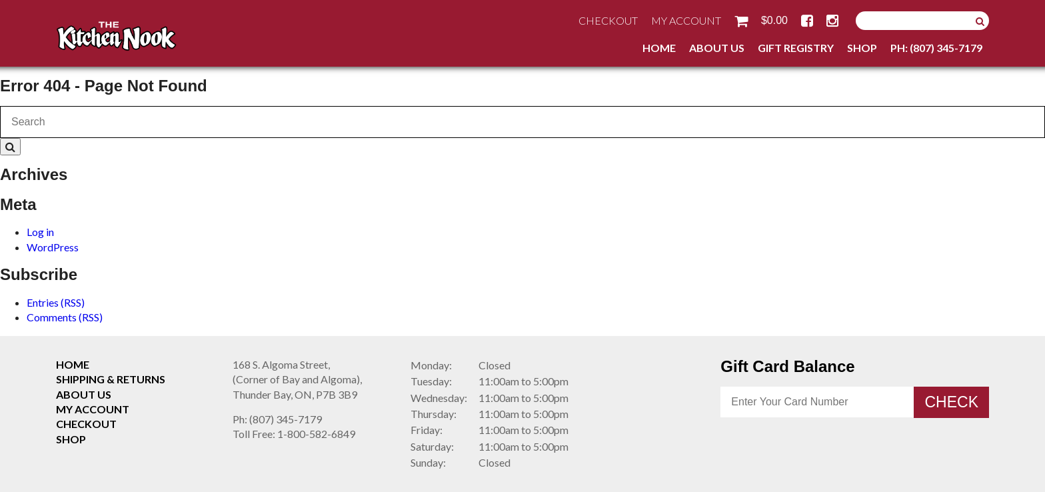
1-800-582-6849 (294, 433)
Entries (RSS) (56, 302)
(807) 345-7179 (277, 419)
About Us (716, 47)
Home (659, 47)
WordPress (53, 247)
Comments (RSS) (65, 317)
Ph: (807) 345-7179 (936, 47)
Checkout (608, 20)
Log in (40, 231)
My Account (686, 20)
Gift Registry (796, 47)
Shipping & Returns (110, 379)
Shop (862, 47)
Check (951, 402)
